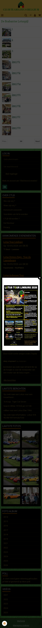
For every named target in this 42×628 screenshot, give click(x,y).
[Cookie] (4, 623)
